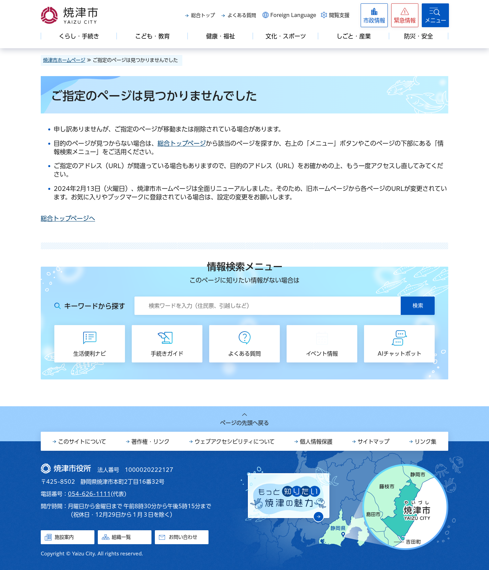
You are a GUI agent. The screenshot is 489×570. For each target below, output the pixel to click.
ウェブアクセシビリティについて (235, 441)
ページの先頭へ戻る (244, 423)
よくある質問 (242, 15)
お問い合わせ (183, 537)
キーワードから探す (94, 306)
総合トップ (203, 15)
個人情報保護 (316, 441)
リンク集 (425, 441)
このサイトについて (82, 441)
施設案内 (64, 537)
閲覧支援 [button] (339, 15)
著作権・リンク (150, 441)
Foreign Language (293, 15)
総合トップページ (182, 143)
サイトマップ (374, 441)
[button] (404, 15)
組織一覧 (121, 537)
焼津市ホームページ (64, 60)
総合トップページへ (68, 218)
